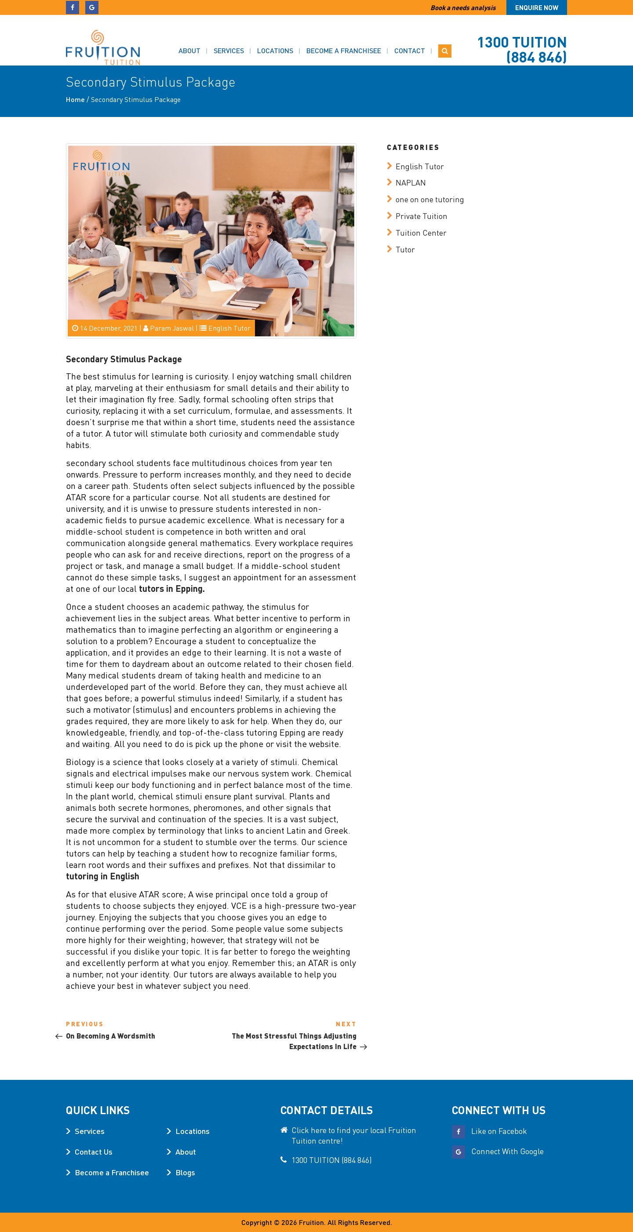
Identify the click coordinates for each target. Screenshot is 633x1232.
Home (75, 99)
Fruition (311, 1222)
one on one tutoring (430, 199)
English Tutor (229, 327)
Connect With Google (498, 1151)
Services (229, 39)
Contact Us (94, 1151)
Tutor (405, 249)
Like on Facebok (489, 1131)
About (189, 39)
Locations (275, 39)
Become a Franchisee (343, 39)
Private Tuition (421, 216)
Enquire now (536, 7)
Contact (409, 39)
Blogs (185, 1172)
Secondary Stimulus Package (124, 358)
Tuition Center (421, 232)
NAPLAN (411, 182)
